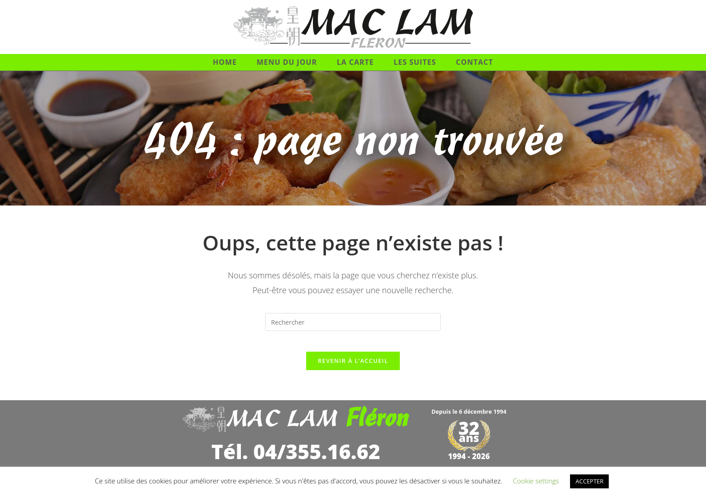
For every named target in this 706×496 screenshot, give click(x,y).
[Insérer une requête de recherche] (353, 322)
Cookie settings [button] (536, 480)
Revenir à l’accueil (353, 367)
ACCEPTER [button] (589, 481)
